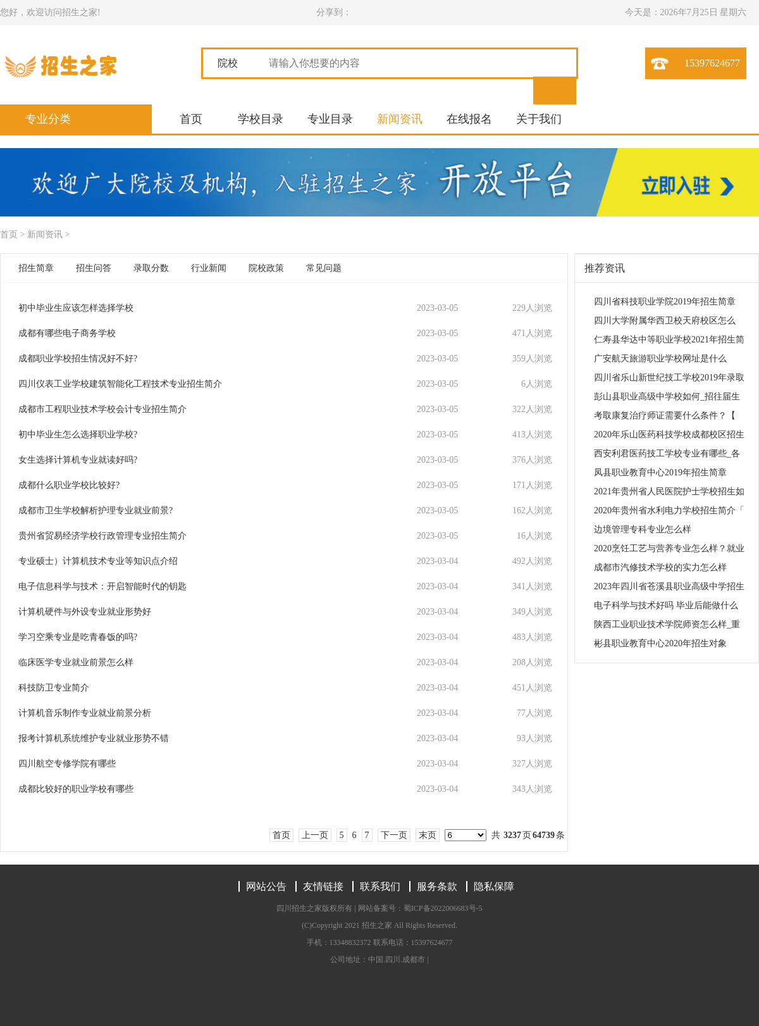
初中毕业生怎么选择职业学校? (77, 434)
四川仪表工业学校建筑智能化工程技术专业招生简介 (120, 384)
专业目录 (330, 119)
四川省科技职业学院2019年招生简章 (665, 301)
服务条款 (437, 886)
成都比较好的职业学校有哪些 (75, 789)
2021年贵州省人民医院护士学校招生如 (669, 491)
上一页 (315, 835)
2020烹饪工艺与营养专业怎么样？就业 (669, 548)
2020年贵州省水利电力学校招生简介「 (669, 510)
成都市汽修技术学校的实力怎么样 (660, 567)
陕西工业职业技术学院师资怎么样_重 (667, 624)
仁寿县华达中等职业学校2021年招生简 (669, 339)
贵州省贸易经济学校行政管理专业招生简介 (102, 536)
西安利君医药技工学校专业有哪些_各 (667, 453)
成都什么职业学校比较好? (69, 485)
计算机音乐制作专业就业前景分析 (84, 713)
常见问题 (324, 268)
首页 (191, 119)
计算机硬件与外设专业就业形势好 (84, 611)
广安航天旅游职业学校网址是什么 (660, 358)
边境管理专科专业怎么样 (642, 529)
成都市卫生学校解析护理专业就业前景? (95, 510)
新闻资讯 (400, 119)
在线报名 (469, 119)
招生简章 (36, 268)
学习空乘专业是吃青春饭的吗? (77, 637)
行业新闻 (208, 268)
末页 (427, 835)
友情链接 (323, 886)
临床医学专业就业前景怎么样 (75, 662)
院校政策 (266, 268)
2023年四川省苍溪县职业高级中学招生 (669, 586)
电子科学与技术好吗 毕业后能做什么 (666, 605)
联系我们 (380, 886)
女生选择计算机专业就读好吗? (77, 460)
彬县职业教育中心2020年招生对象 (660, 643)
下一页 (394, 835)
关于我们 (539, 119)
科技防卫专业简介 (53, 687)
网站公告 (266, 886)
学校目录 (260, 119)
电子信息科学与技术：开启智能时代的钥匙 (102, 586)
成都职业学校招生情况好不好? (77, 358)
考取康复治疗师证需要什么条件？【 (665, 415)
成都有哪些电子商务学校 (67, 333)
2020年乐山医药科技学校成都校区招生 (669, 434)
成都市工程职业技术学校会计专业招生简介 (102, 409)
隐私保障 (494, 886)
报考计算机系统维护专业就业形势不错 (93, 738)
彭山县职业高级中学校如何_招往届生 (667, 396)
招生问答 (93, 268)
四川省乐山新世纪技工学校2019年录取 (669, 377)
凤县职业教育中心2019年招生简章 (660, 472)
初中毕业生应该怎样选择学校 (75, 308)
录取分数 (151, 268)
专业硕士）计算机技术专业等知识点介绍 (98, 561)
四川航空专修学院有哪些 (67, 763)
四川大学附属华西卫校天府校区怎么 (665, 320)
